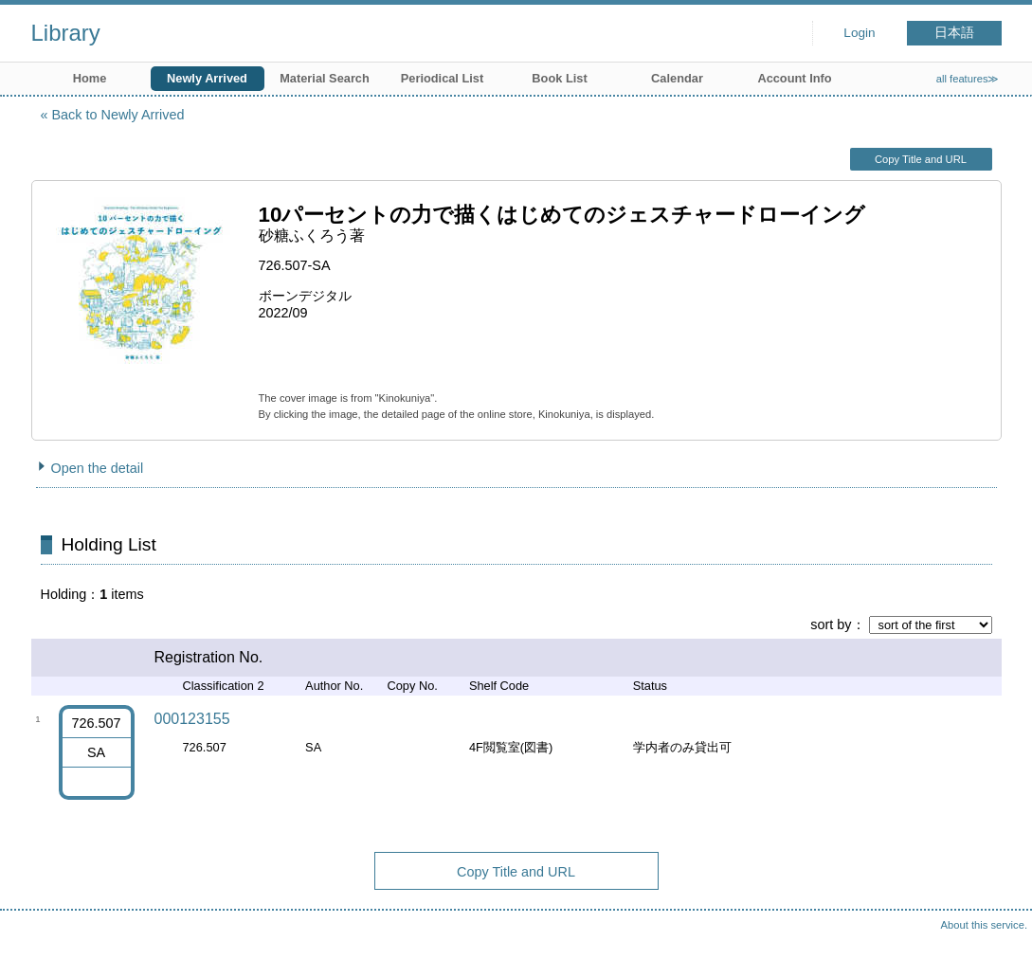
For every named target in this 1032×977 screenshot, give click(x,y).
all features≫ (968, 78)
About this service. (984, 925)
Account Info (794, 78)
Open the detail (97, 468)
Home (90, 78)
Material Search (325, 78)
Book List (559, 78)
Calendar (677, 78)
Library (65, 32)
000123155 (192, 719)
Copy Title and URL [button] (921, 159)
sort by (830, 624)
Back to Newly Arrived (118, 114)
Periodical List (442, 78)
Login (859, 33)
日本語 (954, 33)
